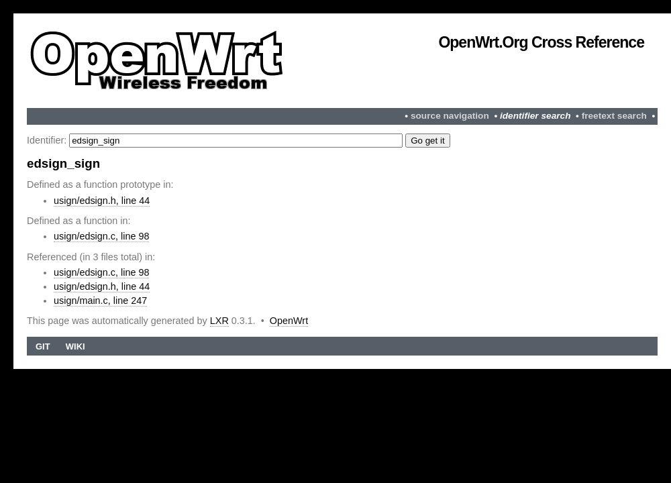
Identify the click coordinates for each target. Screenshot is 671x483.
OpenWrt (289, 320)
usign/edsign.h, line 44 (102, 200)
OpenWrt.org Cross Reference (541, 42)
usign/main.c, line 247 (100, 300)
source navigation (450, 116)
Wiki (75, 346)
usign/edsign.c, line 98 (101, 236)
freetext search (614, 116)
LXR (219, 320)
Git (43, 346)
